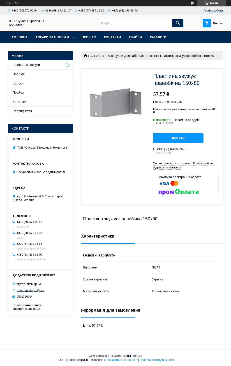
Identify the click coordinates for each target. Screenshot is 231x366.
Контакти (112, 37)
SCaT (100, 56)
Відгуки (18, 83)
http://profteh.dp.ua (28, 284)
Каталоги (158, 37)
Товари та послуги (52, 37)
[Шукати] (177, 23)
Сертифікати (22, 111)
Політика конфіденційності (157, 359)
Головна (19, 37)
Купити (178, 138)
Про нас (89, 37)
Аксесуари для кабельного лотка (132, 56)
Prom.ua (137, 355)
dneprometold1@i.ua (30, 290)
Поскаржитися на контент (121, 359)
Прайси (135, 37)
